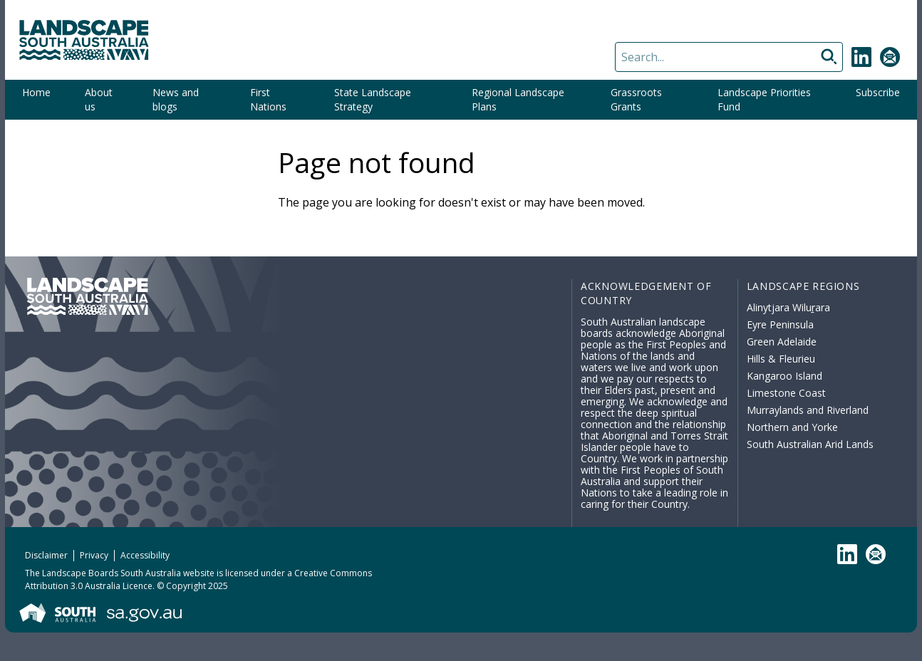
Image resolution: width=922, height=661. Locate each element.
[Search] (729, 57)
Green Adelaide (782, 341)
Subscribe (878, 92)
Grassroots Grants (636, 99)
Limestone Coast (786, 393)
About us (99, 99)
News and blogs (175, 99)
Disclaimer (46, 555)
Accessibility (145, 555)
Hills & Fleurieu (781, 358)
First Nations (268, 99)
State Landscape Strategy (372, 99)
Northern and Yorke (792, 427)
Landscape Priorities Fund (764, 99)
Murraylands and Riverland (808, 410)
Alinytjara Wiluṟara (789, 307)
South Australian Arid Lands (810, 444)
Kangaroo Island (784, 375)
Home (36, 92)
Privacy (94, 555)
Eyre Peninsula (780, 324)
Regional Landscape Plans (518, 99)
